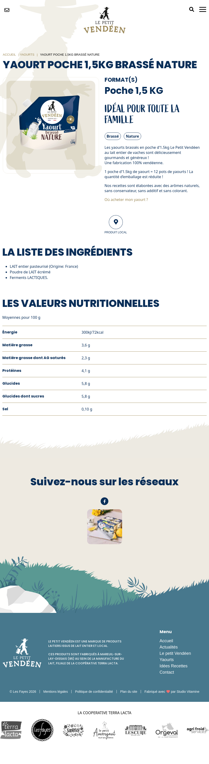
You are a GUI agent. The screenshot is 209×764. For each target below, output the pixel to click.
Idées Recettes (174, 666)
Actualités (169, 647)
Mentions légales (55, 691)
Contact (167, 672)
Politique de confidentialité (94, 691)
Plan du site (128, 691)
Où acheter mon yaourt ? (126, 199)
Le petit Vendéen (175, 653)
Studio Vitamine (188, 691)
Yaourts (27, 54)
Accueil (9, 54)
